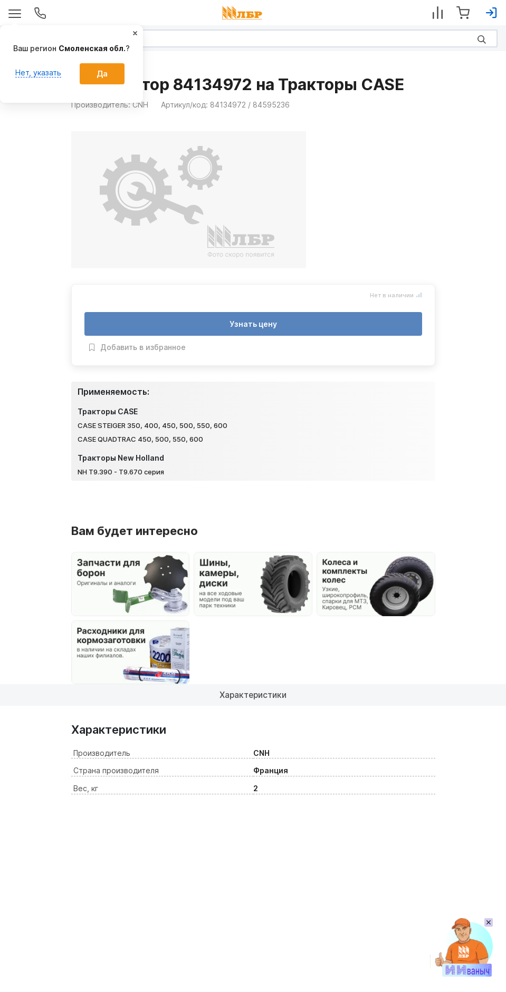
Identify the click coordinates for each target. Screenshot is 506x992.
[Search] (253, 38)
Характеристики (253, 694)
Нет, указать (38, 72)
